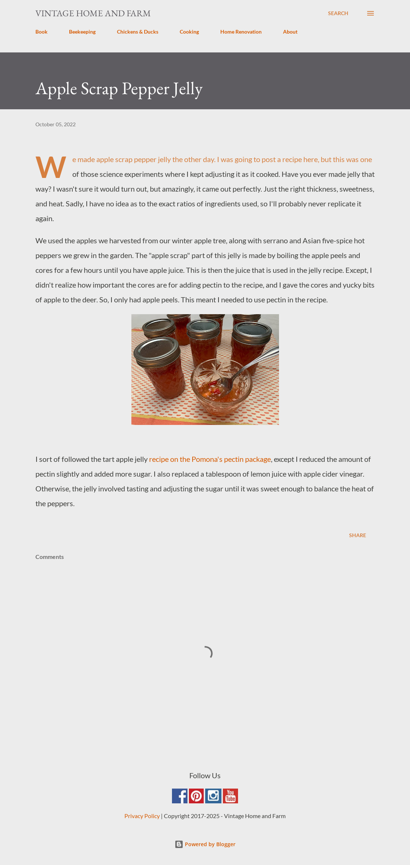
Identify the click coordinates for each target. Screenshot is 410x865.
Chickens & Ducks (137, 31)
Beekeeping (82, 31)
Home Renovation (241, 31)
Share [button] (357, 535)
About (290, 31)
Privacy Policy (142, 815)
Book (41, 31)
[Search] (338, 13)
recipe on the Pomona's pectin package (210, 458)
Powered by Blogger (205, 844)
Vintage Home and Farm (93, 13)
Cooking (189, 31)
